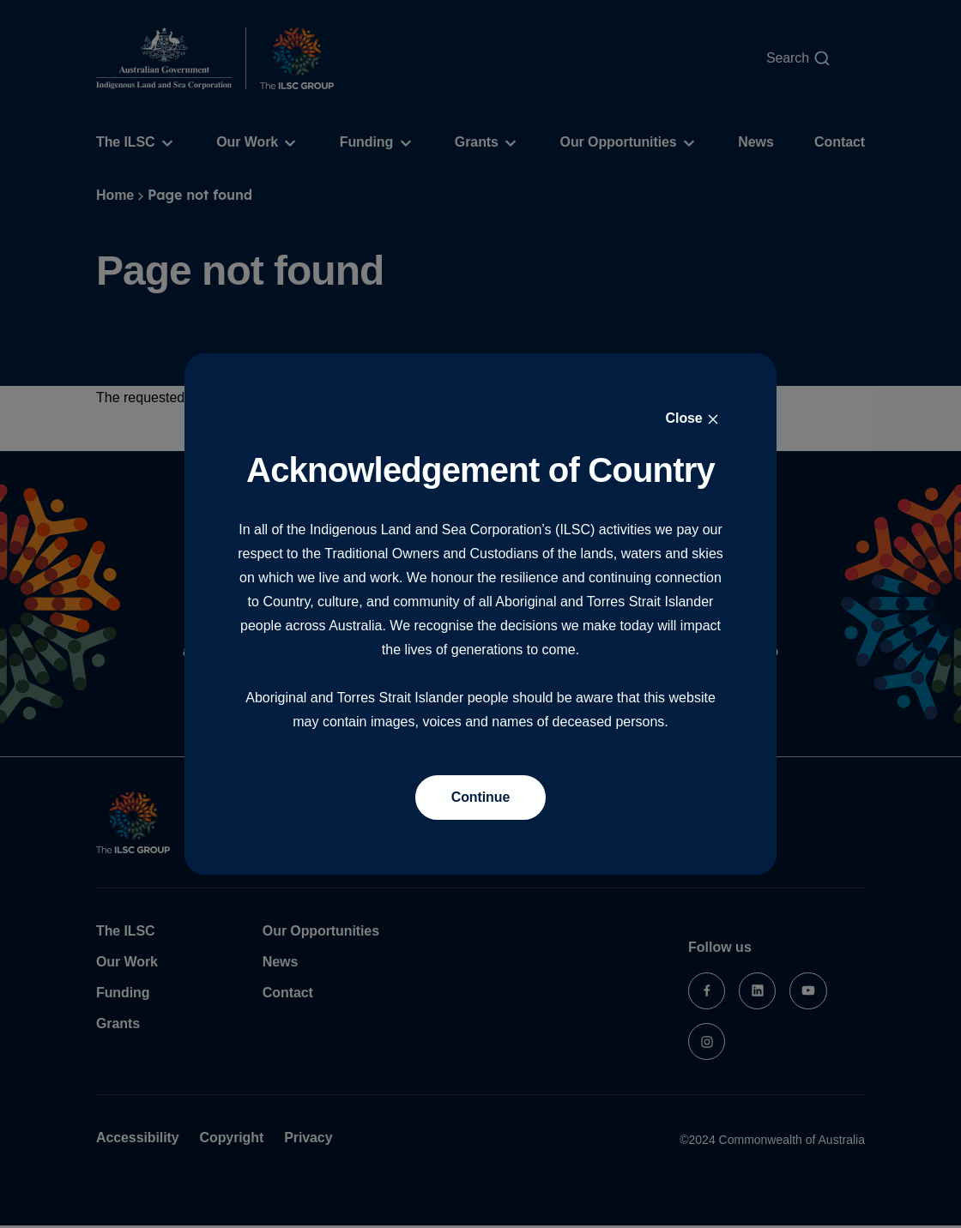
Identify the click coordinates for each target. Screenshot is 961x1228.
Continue (481, 797)
